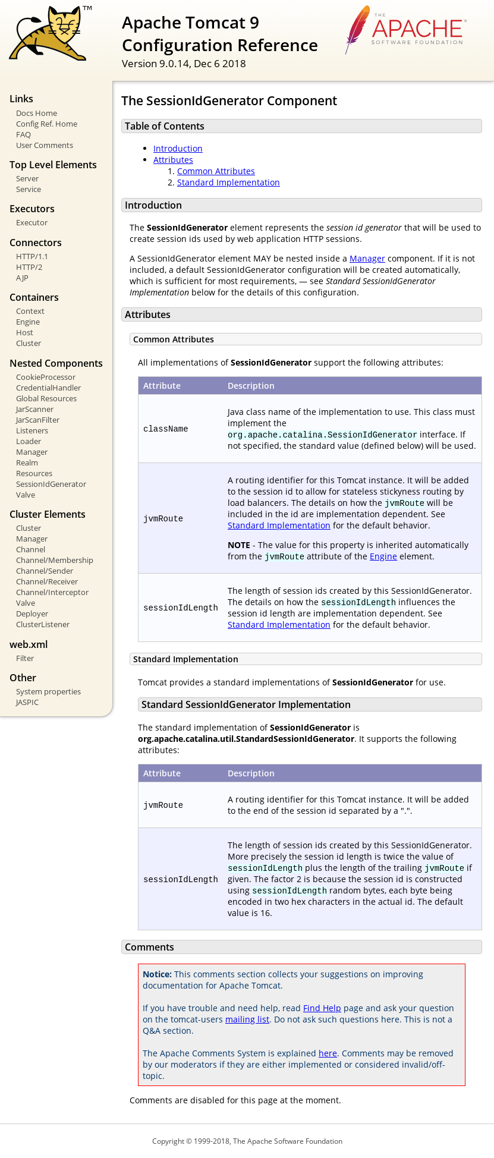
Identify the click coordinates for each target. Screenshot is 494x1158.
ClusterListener (43, 624)
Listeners (32, 430)
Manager (32, 451)
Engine (28, 321)
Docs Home (36, 113)
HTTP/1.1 (32, 256)
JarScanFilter (37, 419)
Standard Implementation (228, 182)
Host (24, 332)
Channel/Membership (54, 560)
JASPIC (27, 702)
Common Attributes (216, 171)
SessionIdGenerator (51, 484)
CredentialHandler (48, 387)
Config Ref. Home (46, 123)
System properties (48, 691)
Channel (30, 549)
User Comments (44, 145)
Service (28, 189)
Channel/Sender (44, 570)
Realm (27, 462)
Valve (25, 494)
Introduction (178, 148)
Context (30, 311)
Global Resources (46, 398)
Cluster (28, 343)
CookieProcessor (45, 377)
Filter (25, 658)
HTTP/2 (29, 267)
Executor (32, 222)
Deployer (32, 613)
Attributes (173, 159)
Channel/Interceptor (52, 592)
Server (27, 178)
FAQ (23, 134)
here (328, 1053)
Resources (34, 473)
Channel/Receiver (47, 581)
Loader (28, 441)
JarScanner (35, 409)
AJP (22, 277)
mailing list (247, 1019)
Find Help (322, 1008)
